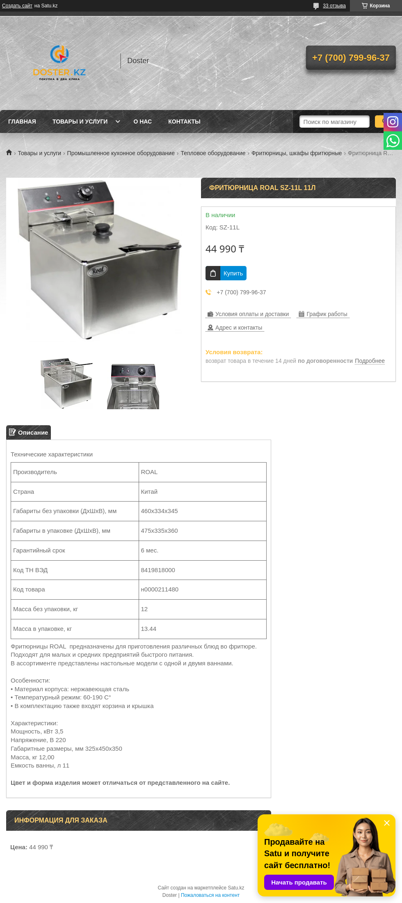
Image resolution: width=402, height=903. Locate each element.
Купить (233, 273)
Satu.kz (236, 888)
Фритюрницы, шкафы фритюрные (296, 153)
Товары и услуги (80, 121)
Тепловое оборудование (212, 153)
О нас (142, 121)
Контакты (184, 121)
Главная (22, 121)
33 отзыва (334, 6)
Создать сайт (17, 6)
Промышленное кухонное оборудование (121, 153)
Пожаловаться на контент (210, 895)
